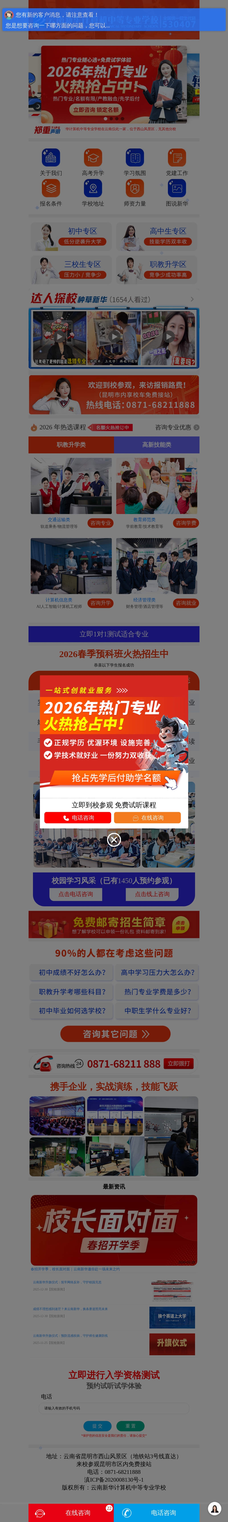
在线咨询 (148, 818)
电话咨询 (163, 1512)
